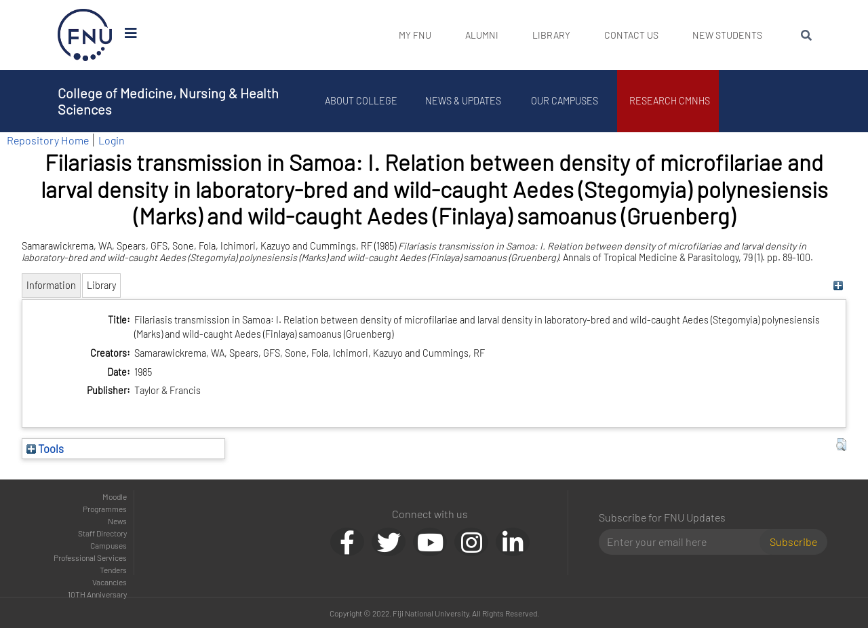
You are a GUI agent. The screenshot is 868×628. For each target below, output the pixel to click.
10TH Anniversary (97, 594)
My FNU (415, 35)
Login (111, 140)
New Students (727, 35)
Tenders (113, 569)
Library (551, 35)
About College (363, 100)
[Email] (684, 542)
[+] (838, 285)
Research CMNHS (671, 100)
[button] (841, 445)
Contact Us (631, 35)
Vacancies (109, 582)
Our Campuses (566, 100)
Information (51, 285)
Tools (45, 448)
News (117, 521)
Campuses (108, 545)
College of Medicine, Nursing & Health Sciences (168, 101)
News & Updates (464, 100)
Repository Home (48, 140)
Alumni (481, 35)
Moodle (114, 496)
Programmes (105, 508)
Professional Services (90, 557)
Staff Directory (102, 533)
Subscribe (793, 541)
